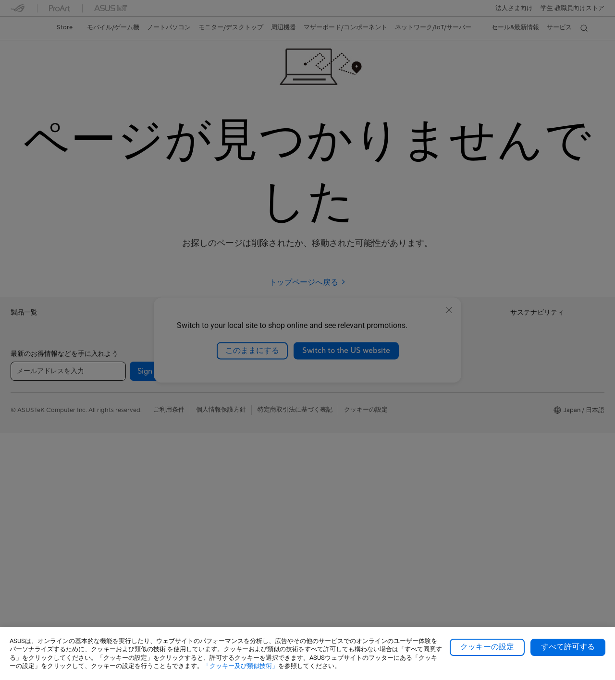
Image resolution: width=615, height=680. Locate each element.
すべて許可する (568, 647)
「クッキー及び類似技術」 (240, 665)
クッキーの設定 (487, 647)
